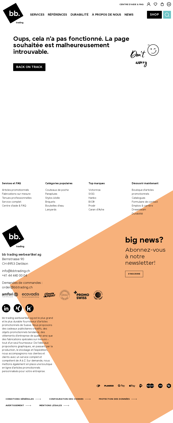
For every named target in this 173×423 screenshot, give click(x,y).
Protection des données (114, 399)
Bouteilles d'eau (54, 205)
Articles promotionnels (15, 190)
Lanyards (50, 209)
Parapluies (51, 194)
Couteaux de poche (57, 190)
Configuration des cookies (66, 399)
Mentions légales (50, 405)
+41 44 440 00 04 (14, 275)
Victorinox (95, 190)
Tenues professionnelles (17, 198)
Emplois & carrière (142, 205)
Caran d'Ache (96, 209)
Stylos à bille (52, 198)
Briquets (50, 202)
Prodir (92, 205)
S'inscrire (134, 274)
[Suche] (167, 15)
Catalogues (138, 198)
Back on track (29, 67)
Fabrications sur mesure (16, 194)
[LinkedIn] (6, 308)
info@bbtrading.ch (16, 271)
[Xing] (18, 308)
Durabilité (137, 213)
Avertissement (15, 405)
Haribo (92, 198)
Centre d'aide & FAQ (131, 4)
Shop (154, 14)
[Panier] (162, 4)
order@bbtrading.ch (17, 287)
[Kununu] (29, 308)
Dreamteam (139, 209)
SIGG (91, 194)
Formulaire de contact (145, 202)
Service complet (11, 202)
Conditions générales (20, 399)
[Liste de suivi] (155, 4)
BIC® (92, 202)
